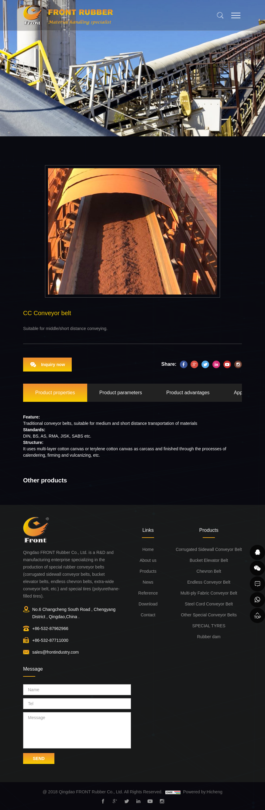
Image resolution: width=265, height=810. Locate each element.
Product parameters (120, 392)
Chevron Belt (209, 571)
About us (147, 560)
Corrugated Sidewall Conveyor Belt (209, 549)
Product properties (55, 392)
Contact (148, 614)
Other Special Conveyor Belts (209, 614)
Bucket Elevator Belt (209, 560)
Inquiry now (53, 364)
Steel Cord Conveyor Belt (209, 604)
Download (148, 604)
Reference (148, 593)
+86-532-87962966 (50, 628)
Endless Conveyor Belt (208, 582)
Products (147, 571)
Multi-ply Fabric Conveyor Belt (209, 593)
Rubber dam (209, 636)
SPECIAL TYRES (208, 625)
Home (147, 549)
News (148, 582)
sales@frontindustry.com (55, 652)
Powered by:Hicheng (202, 791)
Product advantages (187, 392)
